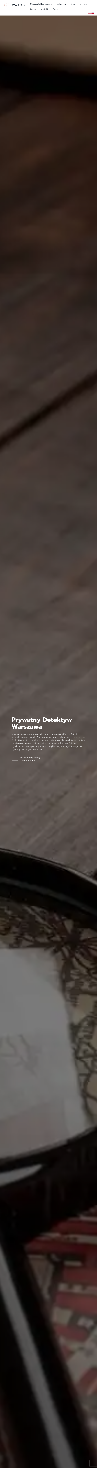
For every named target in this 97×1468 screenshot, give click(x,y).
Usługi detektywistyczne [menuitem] (41, 4)
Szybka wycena (27, 760)
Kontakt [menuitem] (44, 9)
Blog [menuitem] (73, 4)
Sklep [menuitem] (55, 9)
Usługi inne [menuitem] (61, 4)
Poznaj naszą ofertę (30, 757)
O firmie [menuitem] (83, 4)
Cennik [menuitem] (33, 9)
